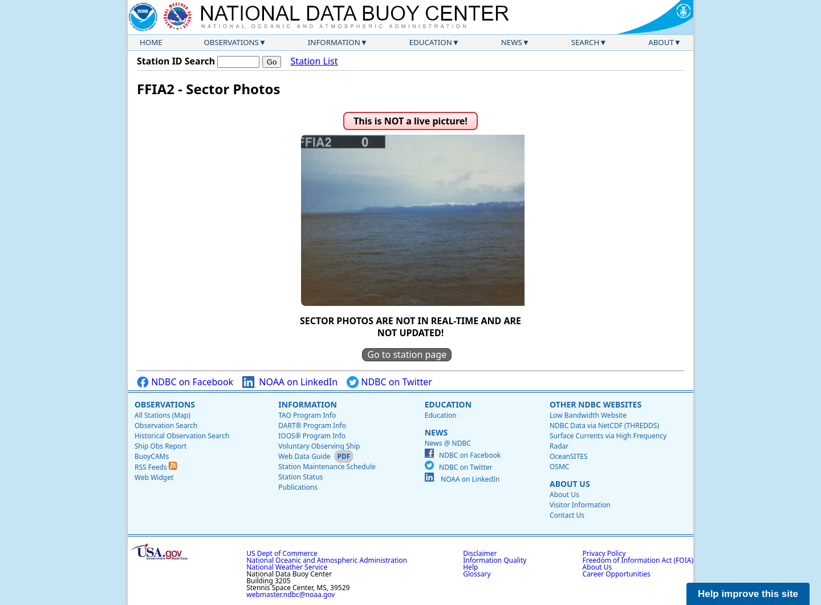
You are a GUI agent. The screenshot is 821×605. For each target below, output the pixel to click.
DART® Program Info (312, 425)
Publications (298, 487)
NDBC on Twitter (389, 382)
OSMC (559, 466)
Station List (314, 61)
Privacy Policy (604, 553)
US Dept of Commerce (282, 553)
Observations (231, 42)
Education (430, 42)
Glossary (476, 574)
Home (151, 42)
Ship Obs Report (160, 446)
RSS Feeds (156, 467)
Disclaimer (480, 553)
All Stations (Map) (162, 415)
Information (334, 42)
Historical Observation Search (182, 436)
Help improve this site (748, 593)
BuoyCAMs (152, 456)
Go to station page (406, 354)
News (511, 42)
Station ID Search (176, 61)
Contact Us (567, 515)
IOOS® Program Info (312, 436)
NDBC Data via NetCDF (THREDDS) (604, 425)
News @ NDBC (448, 443)
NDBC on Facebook (185, 382)
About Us (570, 483)
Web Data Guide (304, 456)
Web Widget (154, 477)
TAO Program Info (307, 415)
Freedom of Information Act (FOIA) (638, 560)
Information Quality (494, 560)
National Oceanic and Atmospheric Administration (326, 560)
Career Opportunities (617, 574)
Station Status (300, 477)
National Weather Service (286, 567)
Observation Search (166, 425)
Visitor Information (580, 505)
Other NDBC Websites (595, 404)
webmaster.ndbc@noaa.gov (290, 594)
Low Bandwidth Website (588, 415)
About (661, 42)
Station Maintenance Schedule (327, 466)
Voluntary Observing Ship (319, 446)
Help (470, 567)
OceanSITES (569, 456)
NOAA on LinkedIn (290, 382)
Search (585, 42)
